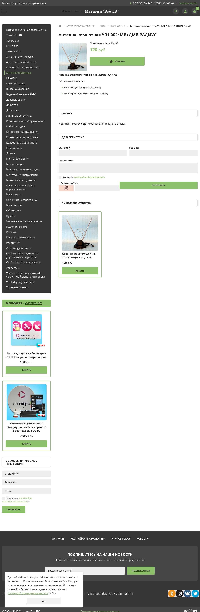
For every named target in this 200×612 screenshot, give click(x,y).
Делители (12, 105)
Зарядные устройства (19, 115)
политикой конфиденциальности (17, 499)
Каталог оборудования (80, 26)
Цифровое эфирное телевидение (26, 30)
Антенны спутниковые (20, 56)
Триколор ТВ (14, 35)
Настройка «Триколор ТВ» (87, 538)
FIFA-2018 (11, 78)
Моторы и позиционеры (21, 180)
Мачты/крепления (17, 158)
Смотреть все (33, 303)
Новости (142, 538)
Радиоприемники (17, 226)
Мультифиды (14, 205)
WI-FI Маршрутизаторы (20, 282)
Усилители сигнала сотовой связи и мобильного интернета (25, 274)
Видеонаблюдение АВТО (21, 94)
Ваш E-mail (134, 148)
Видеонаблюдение (17, 89)
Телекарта (12, 40)
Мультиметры (14, 194)
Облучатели (13, 210)
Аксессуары (13, 51)
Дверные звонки (16, 99)
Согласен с (17, 499)
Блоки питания (15, 83)
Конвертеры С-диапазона (22, 142)
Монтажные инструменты (22, 175)
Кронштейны (14, 148)
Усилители (12, 268)
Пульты (10, 216)
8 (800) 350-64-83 (143, 3)
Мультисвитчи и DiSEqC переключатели (20, 187)
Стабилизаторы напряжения (23, 262)
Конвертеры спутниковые (22, 137)
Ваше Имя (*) (64, 148)
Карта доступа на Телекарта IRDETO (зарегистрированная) (26, 355)
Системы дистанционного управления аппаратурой (22, 255)
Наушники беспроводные (22, 200)
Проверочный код (69, 183)
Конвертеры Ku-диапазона (22, 67)
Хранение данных (17, 287)
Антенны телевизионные (21, 62)
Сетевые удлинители (19, 248)
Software (58, 538)
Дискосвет (12, 110)
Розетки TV (13, 243)
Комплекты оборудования (22, 132)
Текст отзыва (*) (66, 161)
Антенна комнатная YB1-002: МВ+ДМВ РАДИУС (79, 255)
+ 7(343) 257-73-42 (163, 3)
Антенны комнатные (18, 72)
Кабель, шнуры (15, 126)
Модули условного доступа (22, 169)
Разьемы (11, 232)
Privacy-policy (120, 538)
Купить (26, 369)
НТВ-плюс (12, 46)
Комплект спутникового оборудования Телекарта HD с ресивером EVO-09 (27, 427)
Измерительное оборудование (25, 121)
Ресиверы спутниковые (20, 237)
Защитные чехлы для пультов (24, 221)
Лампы (10, 153)
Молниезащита (15, 164)
